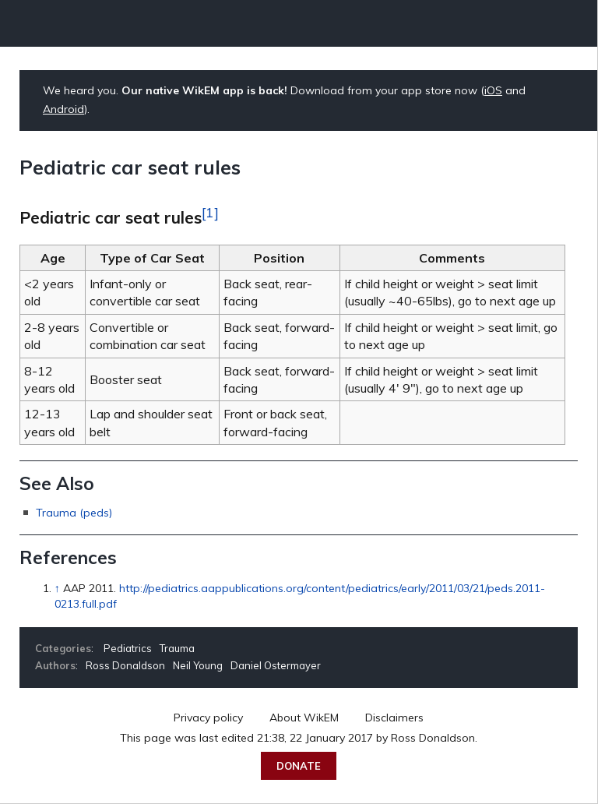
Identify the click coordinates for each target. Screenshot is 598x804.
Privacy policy (208, 718)
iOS (493, 90)
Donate (298, 766)
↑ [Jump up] (57, 588)
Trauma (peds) (74, 513)
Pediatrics (128, 648)
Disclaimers (394, 718)
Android (63, 109)
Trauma (177, 648)
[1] (210, 211)
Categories (63, 648)
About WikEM (304, 718)
